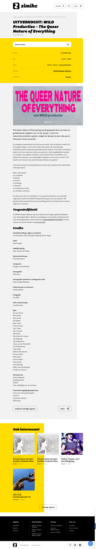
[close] (93, 514)
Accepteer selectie (79, 545)
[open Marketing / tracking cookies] (93, 532)
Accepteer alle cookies (79, 539)
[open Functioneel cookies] (93, 526)
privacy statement (86, 520)
